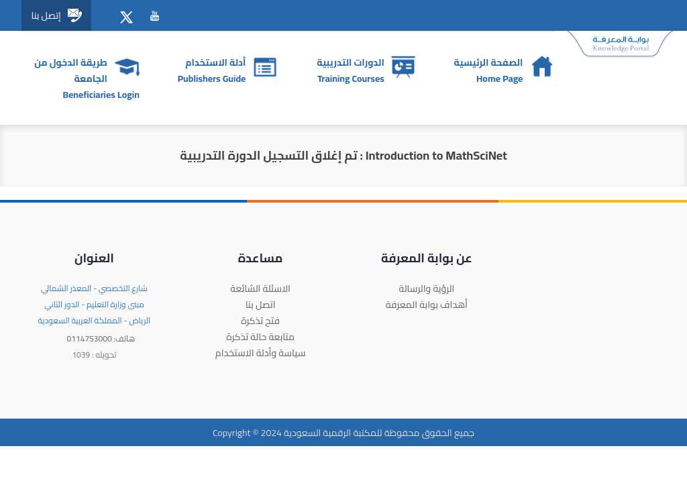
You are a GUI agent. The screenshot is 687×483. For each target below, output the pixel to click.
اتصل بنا (261, 305)
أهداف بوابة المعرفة (427, 305)
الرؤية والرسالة (426, 288)
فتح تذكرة (260, 321)
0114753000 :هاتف (101, 338)
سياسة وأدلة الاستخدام (260, 353)
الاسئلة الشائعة (260, 288)
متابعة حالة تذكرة (260, 337)
